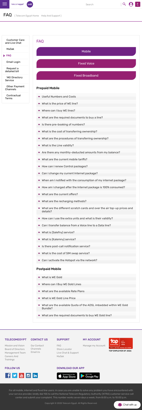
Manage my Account (94, 345)
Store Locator (64, 349)
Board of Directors (15, 349)
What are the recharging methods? (64, 201)
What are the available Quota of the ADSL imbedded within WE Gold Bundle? (85, 307)
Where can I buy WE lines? (58, 110)
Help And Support (51, 15)
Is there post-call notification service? (66, 246)
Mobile (86, 51)
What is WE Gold (52, 277)
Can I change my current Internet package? (70, 173)
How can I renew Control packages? (65, 166)
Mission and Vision (14, 345)
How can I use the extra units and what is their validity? (77, 218)
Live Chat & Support (68, 352)
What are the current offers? (60, 194)
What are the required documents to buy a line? (72, 117)
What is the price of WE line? (60, 103)
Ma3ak (60, 356)
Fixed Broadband (86, 75)
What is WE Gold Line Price (59, 298)
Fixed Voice (86, 63)
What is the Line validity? (58, 145)
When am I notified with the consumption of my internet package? (84, 180)
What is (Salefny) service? (58, 232)
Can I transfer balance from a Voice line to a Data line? (76, 225)
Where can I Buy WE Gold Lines (61, 284)
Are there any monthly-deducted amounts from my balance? (81, 152)
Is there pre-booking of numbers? (63, 124)
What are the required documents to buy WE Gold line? (77, 315)
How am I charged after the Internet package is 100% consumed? (83, 187)
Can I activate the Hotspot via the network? (69, 260)
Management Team (15, 352)
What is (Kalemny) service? (59, 239)
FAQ (59, 345)
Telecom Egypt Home (27, 15)
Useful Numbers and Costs (59, 96)
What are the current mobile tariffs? (64, 159)
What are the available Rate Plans (63, 291)
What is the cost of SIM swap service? (66, 253)
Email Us (35, 352)
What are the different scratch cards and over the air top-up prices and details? (87, 210)
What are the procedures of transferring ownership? (75, 138)
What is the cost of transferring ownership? (69, 131)
